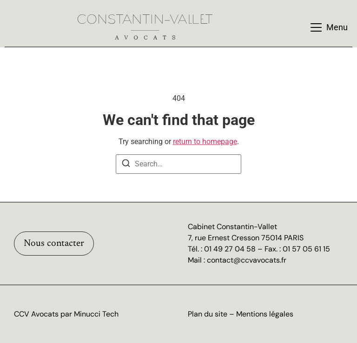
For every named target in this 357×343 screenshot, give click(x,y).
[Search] (126, 165)
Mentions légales (264, 314)
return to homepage (205, 141)
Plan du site (207, 314)
